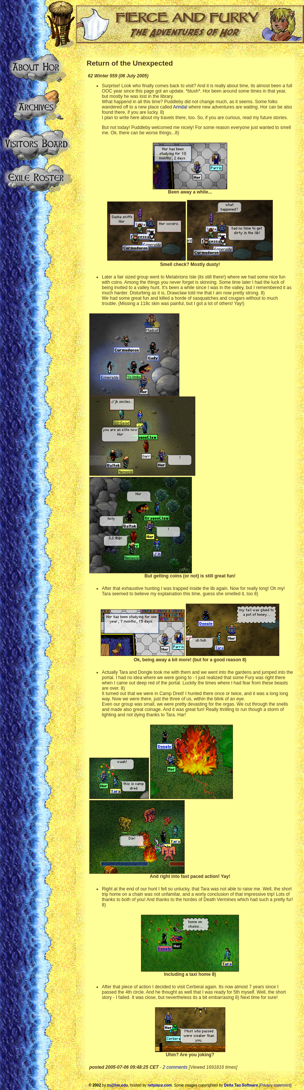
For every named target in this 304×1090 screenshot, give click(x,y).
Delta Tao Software (241, 1085)
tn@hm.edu (117, 1085)
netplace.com (159, 1085)
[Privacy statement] (275, 1085)
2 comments (175, 1067)
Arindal (180, 107)
